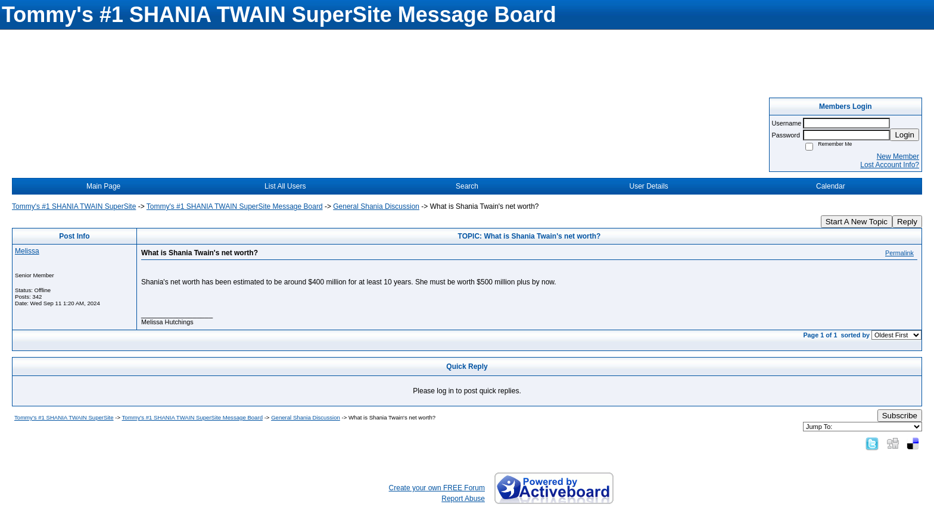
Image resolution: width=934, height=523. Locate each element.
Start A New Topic (857, 221)
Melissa (27, 251)
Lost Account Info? (889, 165)
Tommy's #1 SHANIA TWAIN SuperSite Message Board (235, 206)
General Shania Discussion (376, 206)
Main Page (103, 186)
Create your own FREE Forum (437, 488)
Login (904, 134)
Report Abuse (463, 498)
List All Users (285, 186)
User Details (648, 186)
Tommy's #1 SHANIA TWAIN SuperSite (74, 206)
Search (467, 186)
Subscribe (899, 415)
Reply (907, 221)
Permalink (899, 252)
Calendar (830, 186)
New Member (898, 156)
